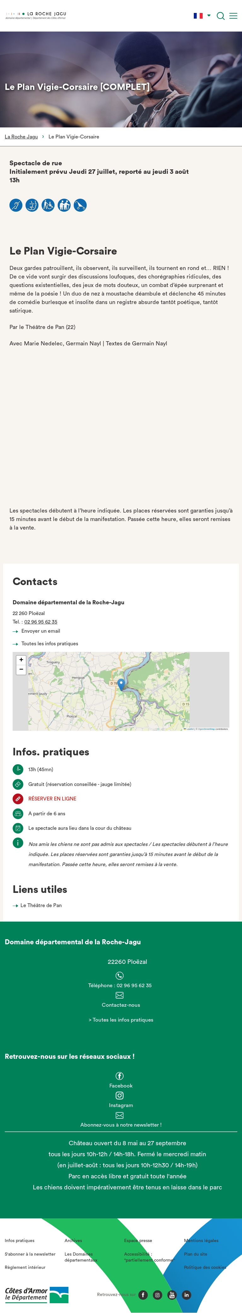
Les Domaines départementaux (81, 1257)
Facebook (121, 1085)
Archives (73, 1241)
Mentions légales (201, 1241)
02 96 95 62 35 (40, 621)
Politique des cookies (205, 1267)
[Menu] (233, 15)
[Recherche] (221, 16)
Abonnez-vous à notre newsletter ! (121, 1125)
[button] (121, 684)
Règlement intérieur (25, 1267)
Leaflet (189, 729)
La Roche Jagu (21, 136)
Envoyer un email (38, 631)
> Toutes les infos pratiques (121, 1020)
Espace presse (138, 1241)
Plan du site (195, 1254)
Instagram (121, 1105)
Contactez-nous (121, 1005)
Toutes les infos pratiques (47, 643)
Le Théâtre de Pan (41, 905)
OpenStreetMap (206, 729)
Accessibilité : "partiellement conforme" (149, 1257)
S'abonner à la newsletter (30, 1254)
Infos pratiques (19, 1241)
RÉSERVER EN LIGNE (52, 798)
